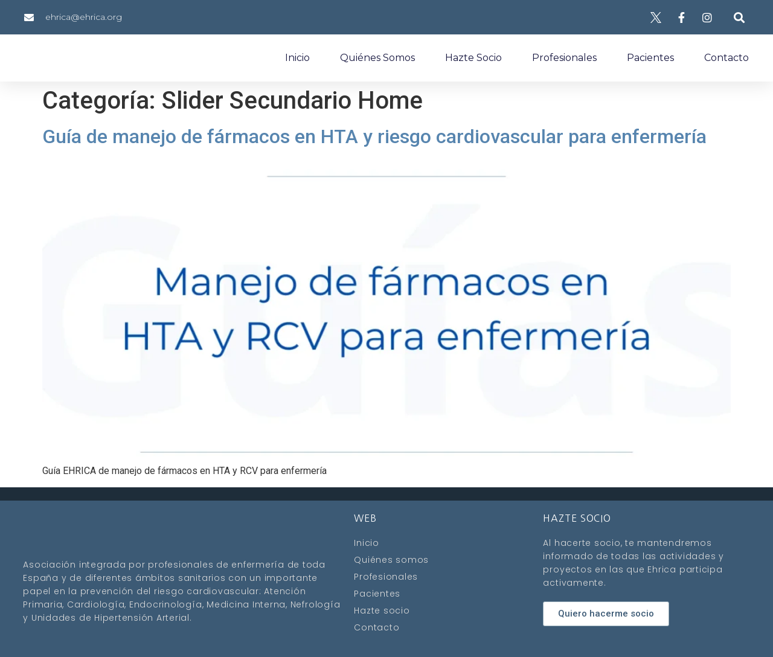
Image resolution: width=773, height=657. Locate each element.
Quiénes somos (377, 57)
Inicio (297, 57)
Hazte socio (473, 57)
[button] (739, 17)
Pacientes (650, 57)
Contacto (726, 57)
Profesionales (564, 57)
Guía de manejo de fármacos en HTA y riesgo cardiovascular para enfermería (374, 136)
